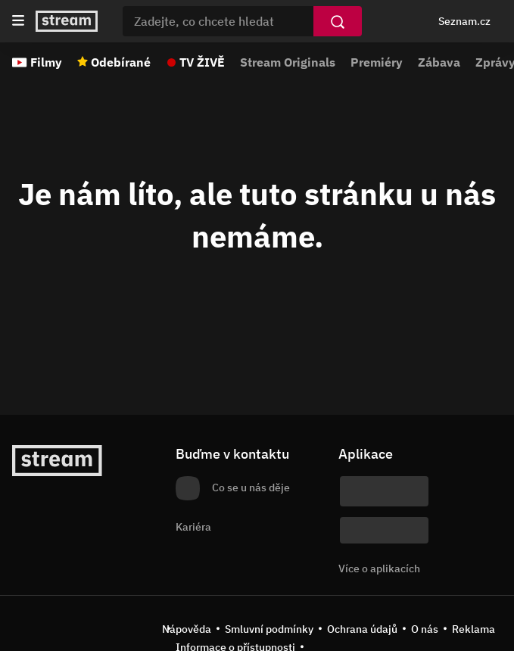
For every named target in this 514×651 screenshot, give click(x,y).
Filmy (46, 62)
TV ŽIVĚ (202, 62)
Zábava (439, 62)
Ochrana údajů (362, 629)
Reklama (473, 629)
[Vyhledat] (337, 21)
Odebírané (121, 62)
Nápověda (186, 629)
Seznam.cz (464, 21)
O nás (424, 629)
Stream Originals (287, 62)
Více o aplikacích (379, 568)
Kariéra (193, 527)
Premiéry (376, 62)
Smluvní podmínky (269, 629)
